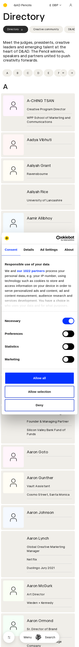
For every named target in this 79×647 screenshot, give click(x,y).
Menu (28, 637)
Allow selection (39, 391)
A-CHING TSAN (40, 101)
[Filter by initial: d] (38, 73)
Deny (39, 405)
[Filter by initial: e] (48, 73)
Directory (15, 29)
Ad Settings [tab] (48, 249)
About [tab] (69, 249)
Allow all (39, 378)
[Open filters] (8, 637)
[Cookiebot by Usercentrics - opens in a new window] (56, 238)
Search (50, 637)
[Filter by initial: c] (28, 73)
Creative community (46, 29)
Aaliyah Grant (39, 165)
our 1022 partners (31, 271)
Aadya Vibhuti (39, 140)
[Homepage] (38, 637)
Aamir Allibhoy (39, 218)
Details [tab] (29, 249)
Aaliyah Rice (37, 192)
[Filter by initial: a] (7, 73)
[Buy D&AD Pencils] (23, 5)
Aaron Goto (37, 452)
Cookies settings (21, 628)
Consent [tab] (11, 249)
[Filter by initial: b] (17, 73)
